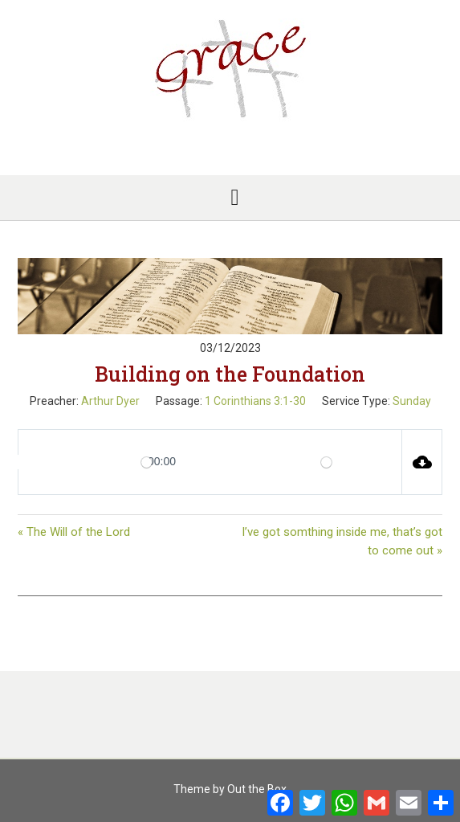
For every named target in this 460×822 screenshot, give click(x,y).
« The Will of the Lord (74, 532)
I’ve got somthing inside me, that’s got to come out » (342, 541)
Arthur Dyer (110, 401)
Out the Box (257, 789)
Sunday (412, 401)
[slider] (146, 462)
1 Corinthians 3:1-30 (255, 401)
